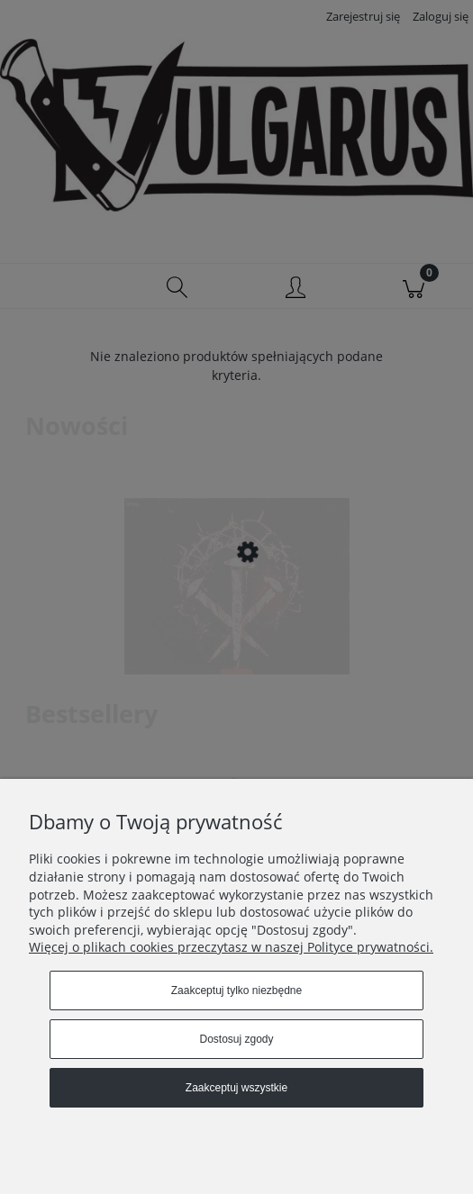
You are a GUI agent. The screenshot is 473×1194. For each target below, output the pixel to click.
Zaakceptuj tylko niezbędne (236, 990)
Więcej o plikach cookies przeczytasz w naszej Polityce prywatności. (231, 946)
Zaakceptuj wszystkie (236, 1087)
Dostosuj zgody (236, 1039)
